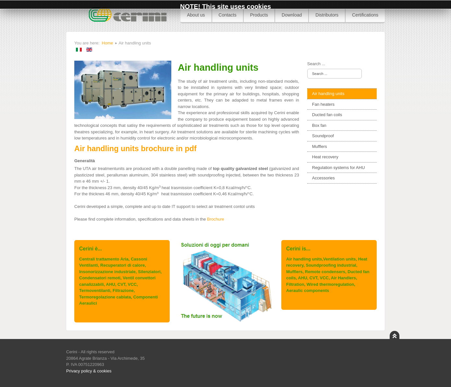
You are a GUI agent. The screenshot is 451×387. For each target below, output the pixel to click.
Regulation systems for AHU (338, 167)
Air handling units (328, 93)
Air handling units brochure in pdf (135, 148)
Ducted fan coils (327, 114)
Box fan (319, 125)
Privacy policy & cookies (88, 371)
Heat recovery (325, 156)
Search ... (316, 63)
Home (107, 43)
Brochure (215, 219)
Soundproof (323, 135)
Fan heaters (323, 104)
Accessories (323, 177)
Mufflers (319, 146)
